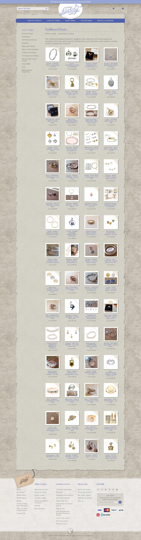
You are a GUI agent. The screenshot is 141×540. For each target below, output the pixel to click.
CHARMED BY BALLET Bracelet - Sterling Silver (91, 317)
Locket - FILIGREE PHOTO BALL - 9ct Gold (111, 121)
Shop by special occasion (41, 502)
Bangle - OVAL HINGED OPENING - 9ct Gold (91, 372)
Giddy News (21, 498)
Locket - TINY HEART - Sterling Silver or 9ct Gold (110, 289)
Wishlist (109, 8)
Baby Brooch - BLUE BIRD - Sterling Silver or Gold (111, 149)
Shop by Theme (50, 34)
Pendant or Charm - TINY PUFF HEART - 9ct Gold (91, 205)
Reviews (59, 492)
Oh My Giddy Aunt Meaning (22, 505)
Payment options (63, 498)
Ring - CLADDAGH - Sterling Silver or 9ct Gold (52, 177)
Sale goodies (40, 508)
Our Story (21, 492)
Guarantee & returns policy (64, 505)
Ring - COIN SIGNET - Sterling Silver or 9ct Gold (91, 400)
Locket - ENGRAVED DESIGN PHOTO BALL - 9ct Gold (52, 93)
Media (19, 501)
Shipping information (64, 495)
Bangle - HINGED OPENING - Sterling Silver (72, 177)
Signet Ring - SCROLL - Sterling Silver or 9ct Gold (72, 400)
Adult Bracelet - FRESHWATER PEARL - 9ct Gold (52, 372)
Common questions (64, 489)
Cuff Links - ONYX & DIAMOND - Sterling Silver (52, 205)
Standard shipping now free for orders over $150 (70, 2)
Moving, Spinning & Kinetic (29, 59)
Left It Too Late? (63, 518)
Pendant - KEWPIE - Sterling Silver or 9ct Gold (110, 428)
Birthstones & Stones (29, 40)
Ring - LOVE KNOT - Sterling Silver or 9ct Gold (72, 289)
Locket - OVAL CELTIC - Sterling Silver (110, 93)
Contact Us (21, 513)
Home (19, 489)
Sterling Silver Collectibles (27, 71)
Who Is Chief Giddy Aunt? (22, 509)
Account (100, 8)
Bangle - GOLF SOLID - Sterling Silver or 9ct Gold (91, 177)
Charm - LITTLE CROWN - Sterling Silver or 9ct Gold (111, 456)
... (53, 65)
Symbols (25, 43)
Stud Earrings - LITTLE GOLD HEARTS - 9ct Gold (111, 233)
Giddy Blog (21, 495)
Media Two (89, 535)
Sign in (80, 501)
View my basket (84, 489)
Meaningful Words (28, 46)
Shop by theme (41, 492)
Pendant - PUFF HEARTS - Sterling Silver (53, 149)
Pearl (24, 67)
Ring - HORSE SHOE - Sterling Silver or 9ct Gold (53, 317)
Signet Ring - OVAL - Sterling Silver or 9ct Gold (111, 400)
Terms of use (61, 524)
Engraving (60, 508)
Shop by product (41, 489)
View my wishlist (85, 492)
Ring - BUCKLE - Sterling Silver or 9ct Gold (91, 428)
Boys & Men (26, 64)
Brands (37, 506)
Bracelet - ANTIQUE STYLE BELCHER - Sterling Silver (91, 289)
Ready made (40, 495)
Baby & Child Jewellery (30, 49)
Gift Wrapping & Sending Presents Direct (63, 513)
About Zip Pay (62, 501)
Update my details (85, 498)
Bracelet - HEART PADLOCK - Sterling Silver (72, 205)
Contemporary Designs (30, 56)
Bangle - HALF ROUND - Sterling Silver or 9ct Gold (91, 93)
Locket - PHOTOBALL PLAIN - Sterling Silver (72, 65)
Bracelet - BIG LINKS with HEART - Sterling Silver (111, 344)
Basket (120, 8)
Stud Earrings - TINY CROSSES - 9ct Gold (52, 456)
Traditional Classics (29, 52)
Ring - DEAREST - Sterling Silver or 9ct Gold (52, 400)
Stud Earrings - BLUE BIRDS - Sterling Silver (52, 121)
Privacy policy (62, 521)
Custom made (40, 498)
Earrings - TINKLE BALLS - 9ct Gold (91, 456)
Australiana (26, 37)
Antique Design (27, 33)
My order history (84, 495)
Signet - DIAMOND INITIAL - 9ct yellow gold (72, 428)
